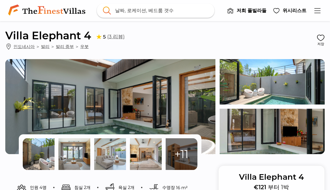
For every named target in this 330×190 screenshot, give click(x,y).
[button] (247, 10)
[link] (48, 10)
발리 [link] (45, 46)
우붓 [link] (84, 46)
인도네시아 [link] (24, 46)
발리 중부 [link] (65, 46)
